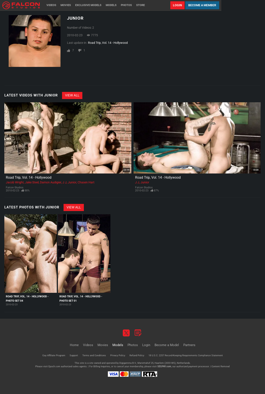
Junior (72, 182)
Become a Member (202, 5)
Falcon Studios (14, 187)
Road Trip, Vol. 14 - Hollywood (108, 42)
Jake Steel (32, 182)
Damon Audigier (50, 182)
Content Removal (220, 366)
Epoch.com (54, 366)
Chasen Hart (86, 182)
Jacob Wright (15, 182)
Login (177, 5)
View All (72, 95)
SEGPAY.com (164, 366)
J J (64, 182)
